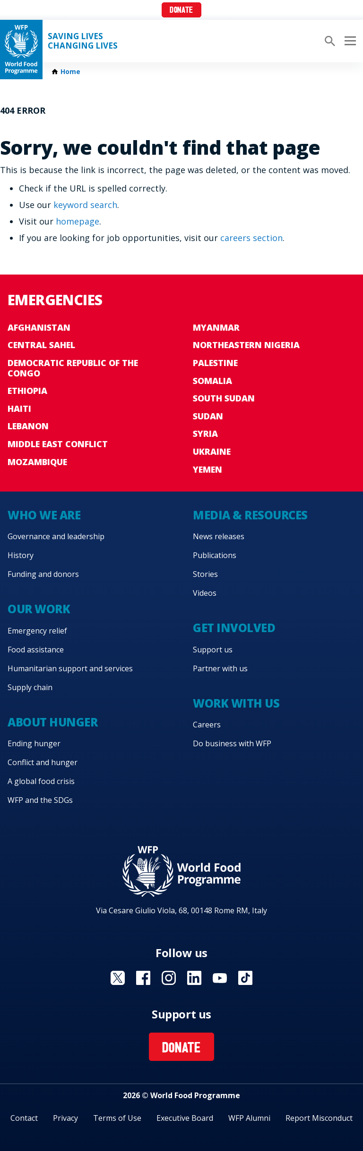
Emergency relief (37, 631)
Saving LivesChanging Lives (83, 41)
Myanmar (216, 327)
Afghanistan (39, 327)
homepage (77, 221)
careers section (251, 237)
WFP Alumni (249, 1118)
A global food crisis (41, 781)
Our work (39, 609)
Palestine (215, 362)
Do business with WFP (232, 743)
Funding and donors (43, 574)
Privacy (65, 1118)
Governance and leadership (56, 536)
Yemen (207, 469)
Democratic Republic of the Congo (73, 368)
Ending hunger (34, 743)
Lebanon (28, 426)
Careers (207, 724)
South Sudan (224, 398)
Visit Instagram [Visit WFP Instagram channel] (169, 978)
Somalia (212, 380)
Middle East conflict (58, 444)
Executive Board (184, 1118)
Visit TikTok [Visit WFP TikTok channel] (245, 978)
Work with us (236, 703)
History (21, 555)
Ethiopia (27, 390)
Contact (24, 1118)
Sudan (208, 416)
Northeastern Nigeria (246, 344)
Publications (214, 555)
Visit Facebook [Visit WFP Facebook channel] (143, 978)
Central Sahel (41, 344)
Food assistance (36, 649)
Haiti (19, 408)
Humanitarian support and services (70, 668)
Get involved (234, 627)
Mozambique (37, 461)
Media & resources (250, 515)
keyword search (85, 204)
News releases (218, 536)
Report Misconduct (319, 1118)
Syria (205, 433)
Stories (205, 574)
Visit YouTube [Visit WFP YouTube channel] (220, 978)
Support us (213, 649)
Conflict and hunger (43, 762)
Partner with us (220, 668)
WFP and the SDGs (40, 800)
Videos (204, 593)
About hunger (52, 722)
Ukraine (212, 451)
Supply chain (30, 687)
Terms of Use (117, 1118)
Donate (181, 10)
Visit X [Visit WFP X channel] (118, 978)
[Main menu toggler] (349, 41)
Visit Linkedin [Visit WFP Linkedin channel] (194, 978)
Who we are (44, 515)
